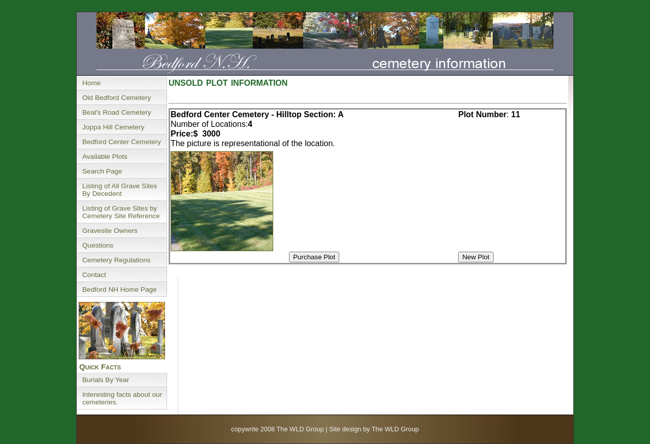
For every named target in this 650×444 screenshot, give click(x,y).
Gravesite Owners (110, 230)
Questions (97, 245)
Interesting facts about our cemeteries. (122, 398)
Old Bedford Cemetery (116, 97)
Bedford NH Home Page (119, 289)
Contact (94, 275)
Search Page (102, 171)
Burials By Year (105, 380)
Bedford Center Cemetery (121, 142)
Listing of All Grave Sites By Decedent (119, 189)
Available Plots (104, 156)
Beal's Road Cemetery (116, 112)
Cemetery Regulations (116, 260)
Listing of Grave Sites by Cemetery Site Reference (121, 212)
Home (91, 83)
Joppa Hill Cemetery (113, 127)
